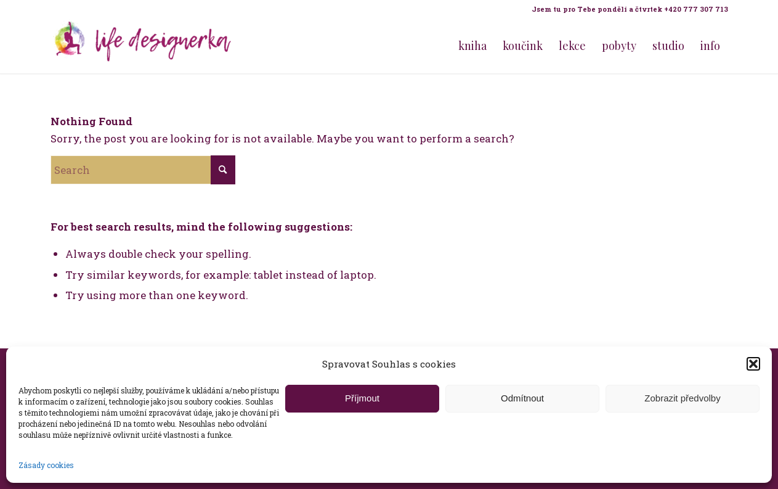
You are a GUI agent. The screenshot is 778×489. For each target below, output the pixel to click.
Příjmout (362, 398)
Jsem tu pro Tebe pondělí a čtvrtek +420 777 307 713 (630, 9)
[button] (753, 364)
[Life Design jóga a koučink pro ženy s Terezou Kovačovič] (143, 45)
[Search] (143, 169)
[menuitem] (626, 9)
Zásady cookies (46, 465)
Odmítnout (522, 398)
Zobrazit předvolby (682, 398)
